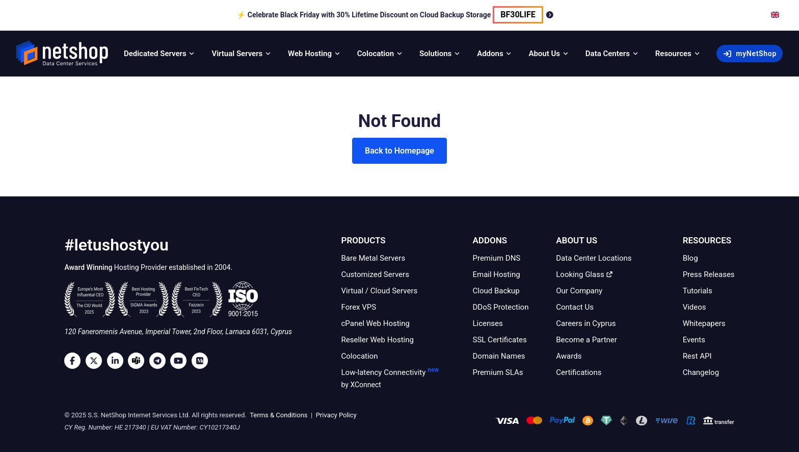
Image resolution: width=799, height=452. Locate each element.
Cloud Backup (496, 290)
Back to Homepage (399, 151)
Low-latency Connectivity (383, 379)
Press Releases (709, 274)
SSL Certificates (500, 339)
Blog (690, 258)
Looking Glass (584, 274)
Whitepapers (704, 323)
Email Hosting (496, 274)
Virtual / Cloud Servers (379, 290)
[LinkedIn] (117, 361)
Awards (568, 356)
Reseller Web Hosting (377, 339)
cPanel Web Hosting (375, 323)
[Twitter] (96, 361)
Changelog (701, 372)
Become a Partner (586, 339)
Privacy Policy (335, 415)
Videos (694, 307)
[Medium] (202, 361)
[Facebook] (75, 361)
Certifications (578, 372)
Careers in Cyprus (586, 323)
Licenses (488, 323)
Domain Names (499, 356)
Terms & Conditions (278, 415)
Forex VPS (359, 307)
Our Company (579, 290)
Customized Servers (375, 274)
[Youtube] (181, 361)
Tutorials (697, 290)
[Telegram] (160, 361)
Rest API (697, 356)
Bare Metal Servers (373, 258)
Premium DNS (497, 258)
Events (694, 339)
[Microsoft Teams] (138, 361)
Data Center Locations (593, 258)
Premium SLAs (498, 372)
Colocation (359, 356)
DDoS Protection (501, 307)
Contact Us (575, 307)
